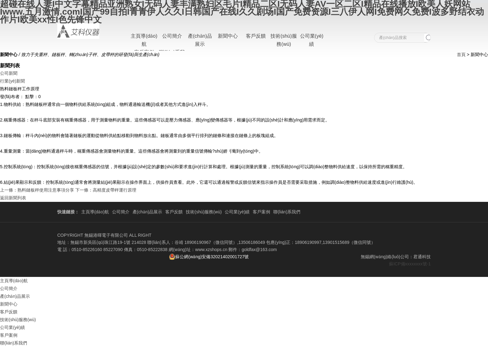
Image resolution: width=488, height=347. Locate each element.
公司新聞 (8, 73)
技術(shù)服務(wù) (204, 211)
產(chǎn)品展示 (147, 211)
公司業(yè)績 (237, 211)
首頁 (461, 54)
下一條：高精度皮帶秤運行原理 (105, 190)
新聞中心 (228, 36)
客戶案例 (261, 211)
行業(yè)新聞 (12, 80)
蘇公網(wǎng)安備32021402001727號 (209, 257)
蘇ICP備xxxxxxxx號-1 (410, 263)
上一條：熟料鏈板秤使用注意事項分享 (37, 190)
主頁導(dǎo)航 (95, 211)
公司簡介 (172, 36)
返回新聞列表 (13, 197)
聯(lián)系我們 (286, 211)
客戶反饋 (256, 36)
